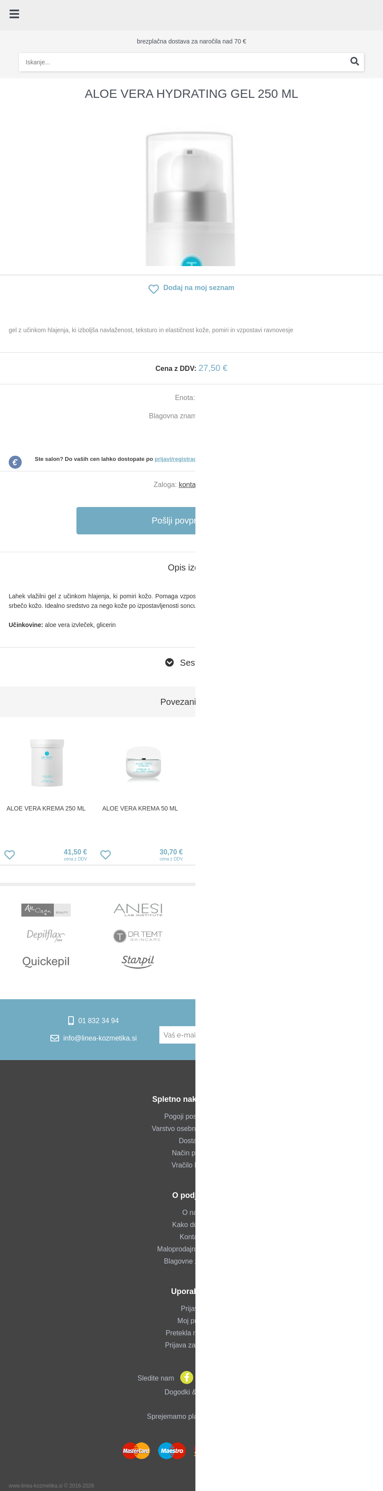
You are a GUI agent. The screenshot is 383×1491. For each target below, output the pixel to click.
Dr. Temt (221, 416)
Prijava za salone (191, 1345)
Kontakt (191, 1237)
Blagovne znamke (191, 1261)
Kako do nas (191, 1224)
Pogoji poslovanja (191, 1116)
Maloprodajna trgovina (191, 1249)
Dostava (192, 1140)
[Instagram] (202, 1378)
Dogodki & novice (192, 1392)
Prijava (191, 1308)
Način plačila (191, 1153)
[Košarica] (372, 15)
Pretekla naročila (191, 1333)
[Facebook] (184, 1378)
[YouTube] (219, 1378)
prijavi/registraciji (178, 459)
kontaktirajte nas (204, 484)
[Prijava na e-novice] (325, 1035)
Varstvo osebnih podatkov (191, 1128)
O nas (191, 1212)
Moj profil (192, 1320)
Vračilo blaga (191, 1165)
